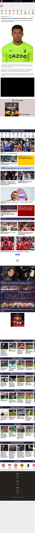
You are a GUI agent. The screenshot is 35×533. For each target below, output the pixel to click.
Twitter (17, 515)
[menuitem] (2, 1)
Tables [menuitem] (20, 1)
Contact (17, 502)
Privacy (17, 510)
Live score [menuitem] (15, 1)
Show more (17, 280)
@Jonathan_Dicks (10, 28)
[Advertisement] (17, 15)
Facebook (17, 516)
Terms (17, 508)
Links (17, 519)
